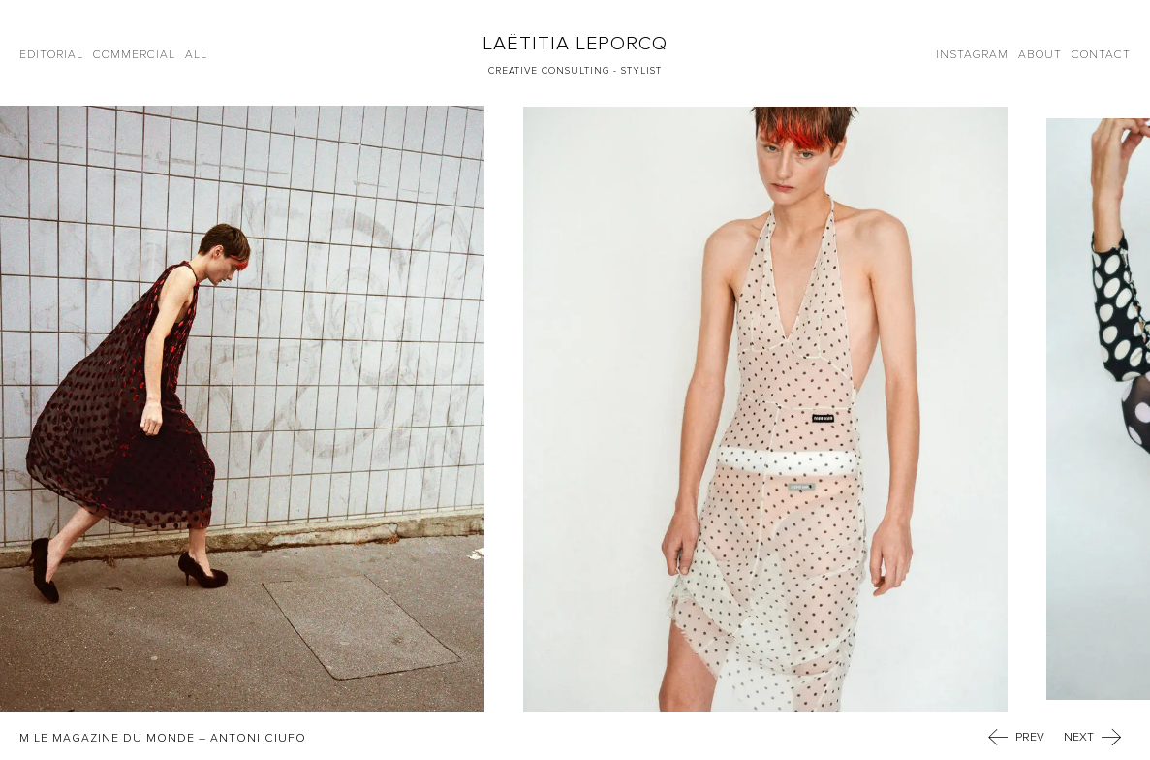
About (1040, 55)
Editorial (51, 55)
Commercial (134, 55)
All (196, 55)
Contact (1101, 55)
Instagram (972, 55)
